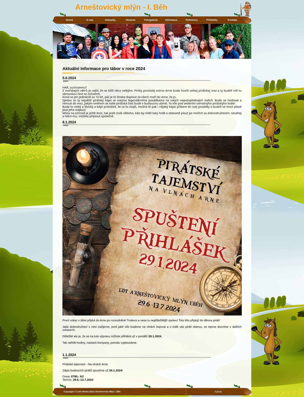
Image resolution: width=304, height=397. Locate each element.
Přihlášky (212, 19)
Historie (130, 19)
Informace (171, 19)
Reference (192, 19)
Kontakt (232, 19)
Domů (69, 19)
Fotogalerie (151, 19)
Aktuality (110, 19)
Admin (218, 391)
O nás (89, 19)
